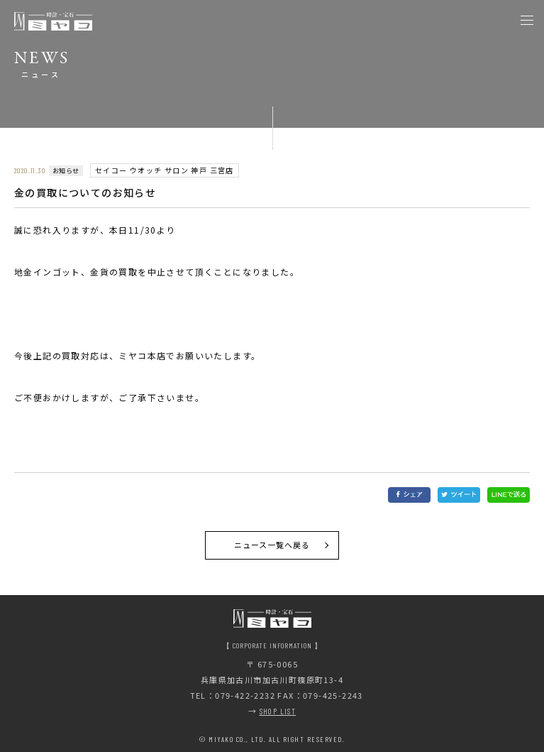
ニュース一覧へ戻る (272, 544)
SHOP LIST (278, 711)
